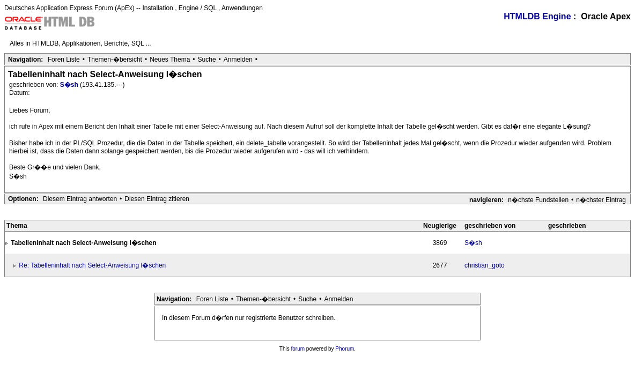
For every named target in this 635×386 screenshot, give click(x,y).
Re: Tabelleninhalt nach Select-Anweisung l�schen (92, 265)
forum (298, 349)
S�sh (70, 84)
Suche (207, 59)
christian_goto (484, 265)
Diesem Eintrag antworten (80, 199)
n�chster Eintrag (601, 200)
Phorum (344, 349)
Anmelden (238, 59)
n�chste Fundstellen (538, 200)
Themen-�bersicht (114, 59)
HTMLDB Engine (537, 16)
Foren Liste (64, 59)
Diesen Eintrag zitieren (156, 199)
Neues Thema (170, 59)
